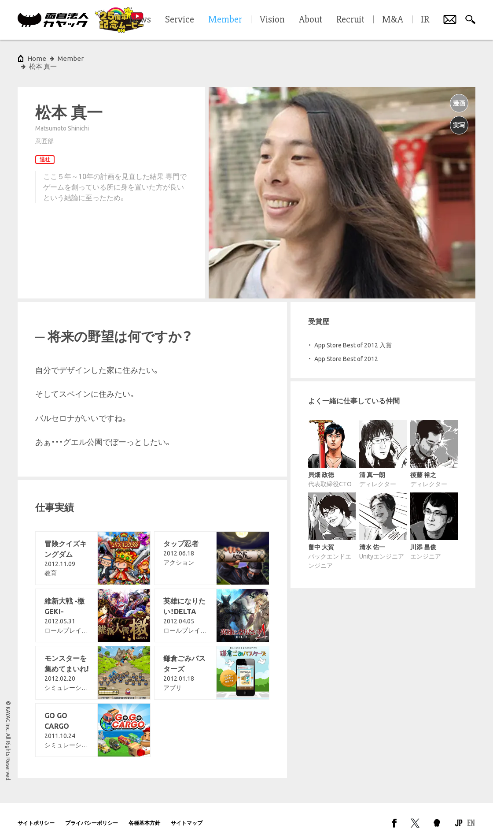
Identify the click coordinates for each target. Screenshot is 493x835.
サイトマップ (186, 815)
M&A (392, 19)
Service (179, 19)
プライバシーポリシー (91, 815)
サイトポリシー (36, 815)
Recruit (350, 19)
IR (425, 19)
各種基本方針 (144, 815)
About (310, 19)
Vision (272, 19)
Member (71, 58)
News (140, 19)
